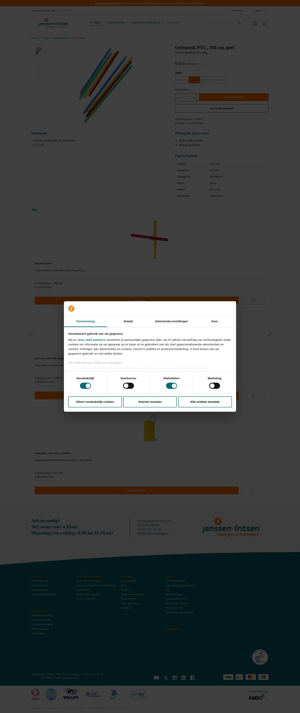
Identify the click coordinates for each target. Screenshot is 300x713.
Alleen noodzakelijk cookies (95, 401)
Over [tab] (214, 321)
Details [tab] (128, 321)
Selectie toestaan (150, 401)
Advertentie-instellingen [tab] (171, 321)
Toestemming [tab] (85, 321)
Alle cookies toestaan (205, 401)
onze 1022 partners (91, 339)
